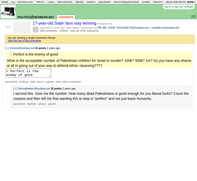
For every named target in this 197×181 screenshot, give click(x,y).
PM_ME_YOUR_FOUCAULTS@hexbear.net (123, 27)
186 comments (48, 30)
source (42, 105)
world (91, 2)
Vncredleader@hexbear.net (34, 90)
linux (51, 2)
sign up (178, 6)
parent (50, 83)
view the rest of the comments (24, 40)
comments (65, 17)
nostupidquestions (126, 2)
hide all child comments (84, 30)
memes (79, 2)
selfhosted (64, 2)
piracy (40, 2)
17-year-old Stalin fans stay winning (65, 23)
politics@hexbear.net (36, 17)
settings (188, 6)
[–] (7, 48)
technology (25, 2)
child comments (68, 83)
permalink (11, 83)
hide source (37, 83)
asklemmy (104, 2)
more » (191, 2)
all (13, 2)
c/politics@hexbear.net (165, 27)
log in (168, 6)
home (4, 2)
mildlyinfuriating (177, 2)
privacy (158, 2)
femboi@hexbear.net (22, 48)
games (146, 2)
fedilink (63, 30)
